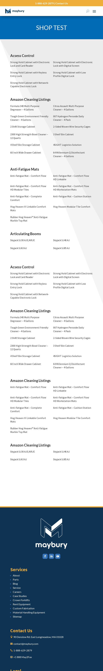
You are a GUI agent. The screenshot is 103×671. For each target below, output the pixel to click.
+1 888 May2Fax (22, 657)
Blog (15, 583)
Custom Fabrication (23, 608)
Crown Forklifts (21, 600)
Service (17, 587)
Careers (17, 591)
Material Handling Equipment (29, 612)
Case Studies (20, 595)
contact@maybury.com (25, 643)
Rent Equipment (22, 604)
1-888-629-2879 (44, 3)
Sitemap (17, 616)
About (16, 575)
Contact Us (61, 3)
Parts (16, 579)
